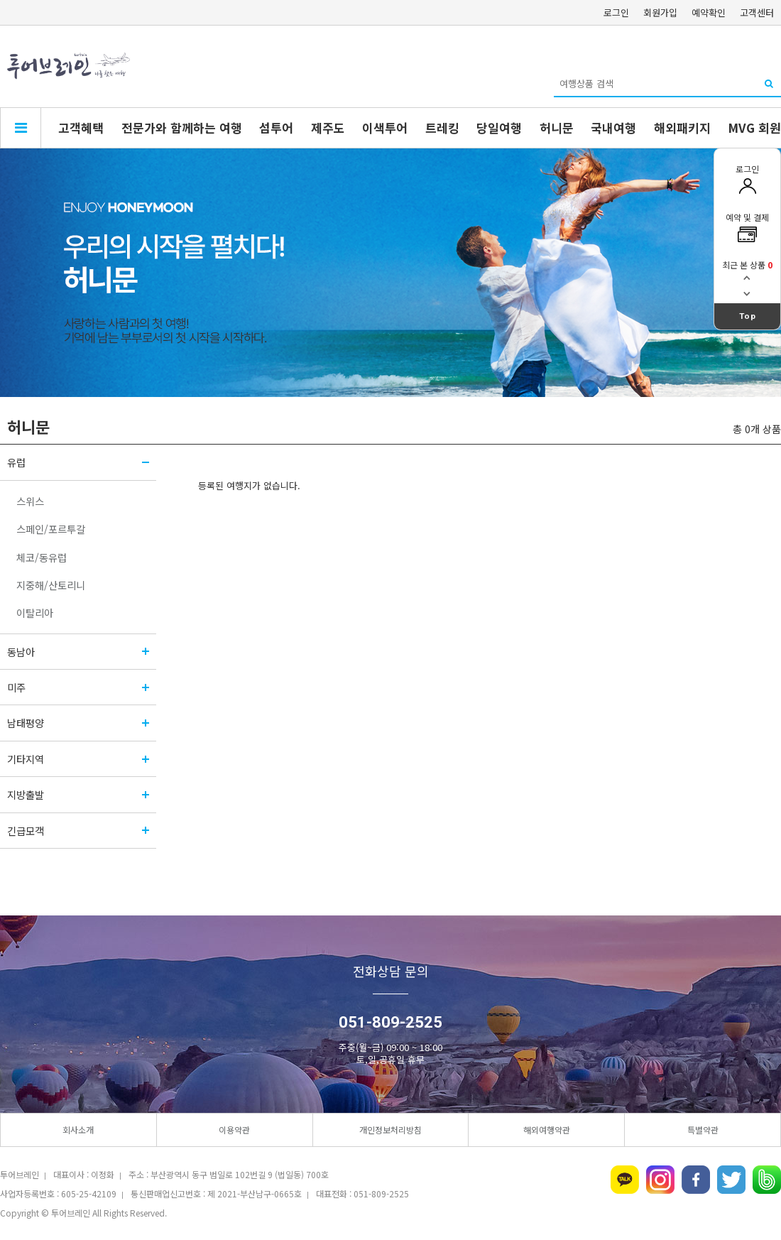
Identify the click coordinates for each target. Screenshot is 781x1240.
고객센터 (757, 12)
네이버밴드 (767, 1179)
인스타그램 (660, 1179)
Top (747, 316)
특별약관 (703, 1130)
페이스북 (696, 1179)
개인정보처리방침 (390, 1130)
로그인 (616, 12)
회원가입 (660, 12)
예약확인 (709, 12)
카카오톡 (625, 1179)
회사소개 (78, 1130)
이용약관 (234, 1130)
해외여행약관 (546, 1130)
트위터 (731, 1179)
